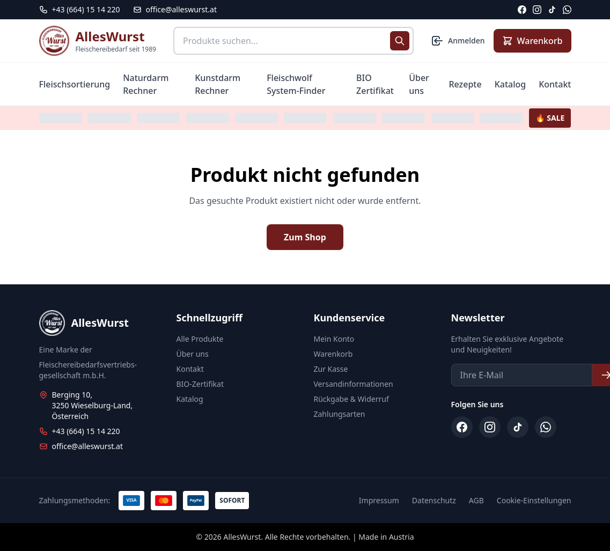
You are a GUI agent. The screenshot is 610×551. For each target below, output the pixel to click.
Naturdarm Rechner (145, 84)
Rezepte (465, 84)
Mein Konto (334, 339)
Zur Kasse (331, 369)
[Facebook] (522, 9)
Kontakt (555, 84)
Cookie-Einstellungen (534, 500)
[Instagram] (537, 9)
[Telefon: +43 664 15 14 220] (79, 9)
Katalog (510, 84)
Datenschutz (434, 500)
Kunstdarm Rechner (217, 84)
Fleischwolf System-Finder (296, 84)
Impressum (379, 500)
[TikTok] (552, 9)
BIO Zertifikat (375, 84)
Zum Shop (305, 237)
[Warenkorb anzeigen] (532, 41)
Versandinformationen (353, 384)
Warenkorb (333, 354)
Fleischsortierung (75, 84)
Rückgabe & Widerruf (351, 399)
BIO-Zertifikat (200, 384)
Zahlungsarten (339, 414)
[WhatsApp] (567, 9)
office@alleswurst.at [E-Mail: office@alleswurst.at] (175, 9)
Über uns (419, 84)
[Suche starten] (399, 40)
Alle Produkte (200, 339)
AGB (476, 500)
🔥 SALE (549, 118)
